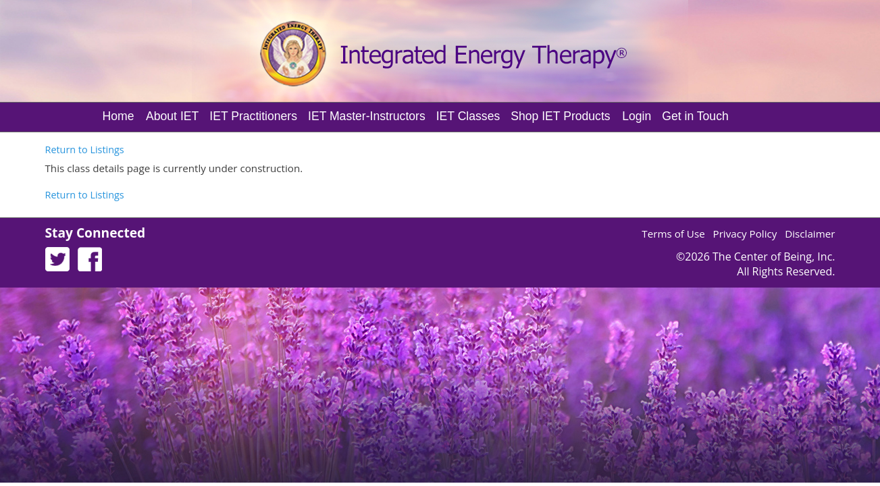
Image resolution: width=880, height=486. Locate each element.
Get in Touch (695, 116)
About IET (172, 116)
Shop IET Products (560, 116)
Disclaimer (810, 233)
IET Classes (468, 116)
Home (118, 116)
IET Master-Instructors (366, 116)
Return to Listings (84, 149)
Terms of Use (673, 233)
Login (636, 116)
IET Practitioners (253, 116)
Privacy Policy (745, 233)
